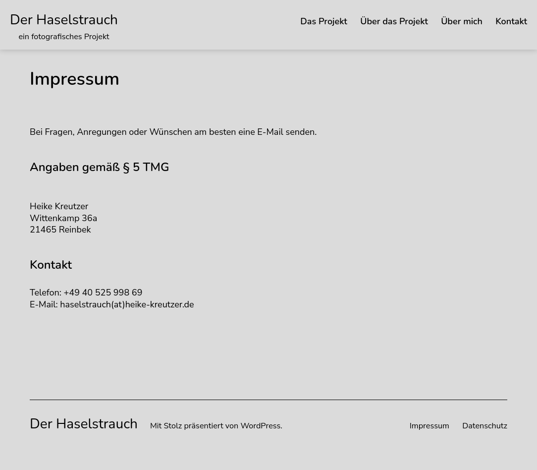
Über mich (462, 21)
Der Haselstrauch (64, 19)
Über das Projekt (394, 21)
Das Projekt (323, 21)
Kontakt (511, 21)
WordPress (260, 425)
